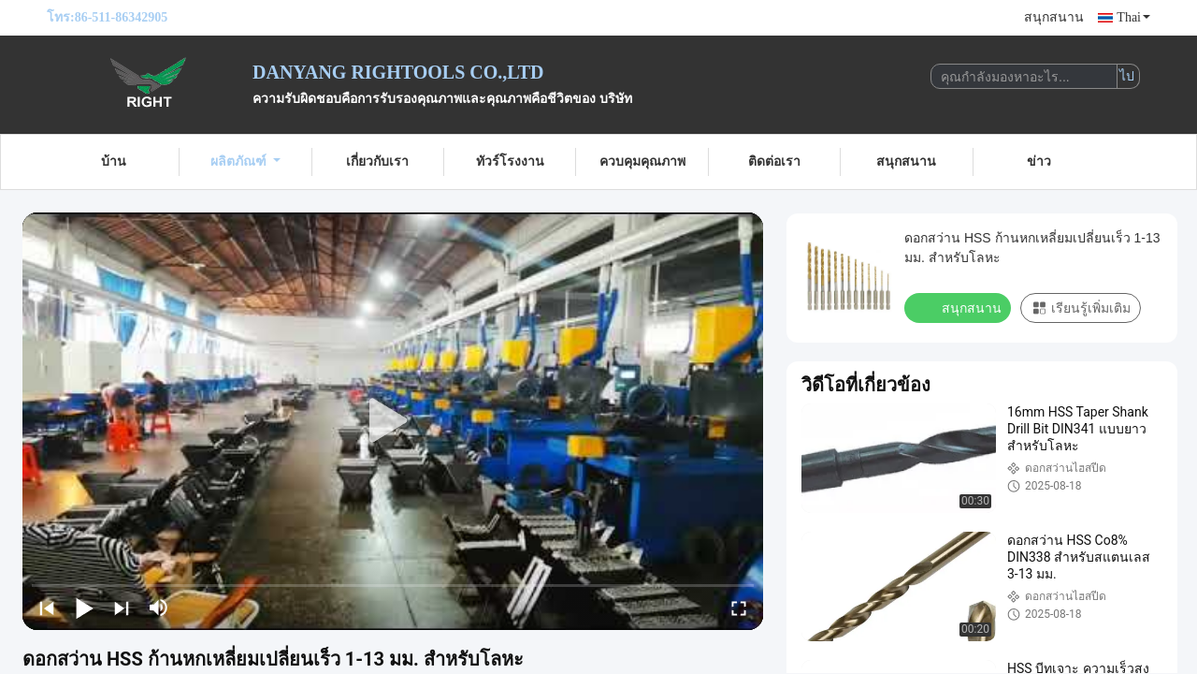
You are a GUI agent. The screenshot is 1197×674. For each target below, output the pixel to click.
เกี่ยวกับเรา (377, 161)
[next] (121, 607)
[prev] (46, 607)
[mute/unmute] (159, 607)
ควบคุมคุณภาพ (642, 161)
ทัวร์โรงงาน (510, 161)
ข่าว (1039, 161)
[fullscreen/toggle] (738, 607)
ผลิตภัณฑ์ (245, 161)
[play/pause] (84, 607)
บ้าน (113, 161)
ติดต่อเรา (774, 161)
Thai (1133, 17)
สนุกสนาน (1054, 17)
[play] (392, 421)
